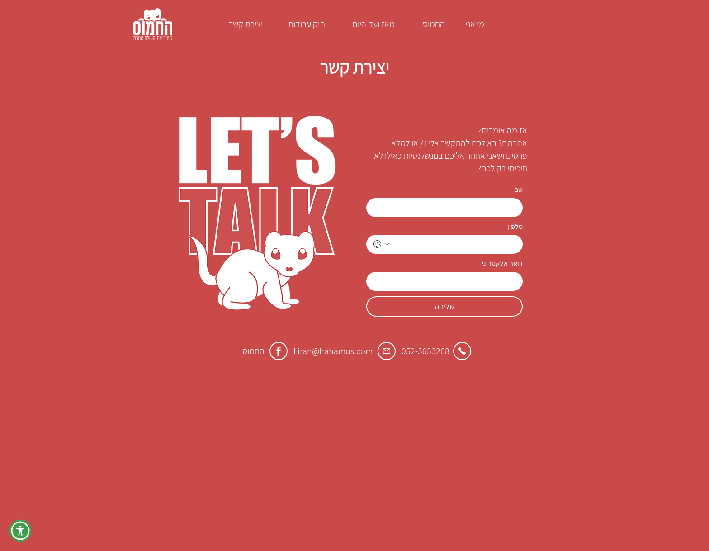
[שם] (447, 208)
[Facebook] (278, 351)
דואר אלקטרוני (502, 263)
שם (518, 189)
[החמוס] (433, 24)
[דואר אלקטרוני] (447, 281)
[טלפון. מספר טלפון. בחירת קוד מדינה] (381, 244)
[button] (20, 530)
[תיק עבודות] (306, 24)
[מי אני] (475, 24)
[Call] (462, 351)
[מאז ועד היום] (373, 24)
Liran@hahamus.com (333, 351)
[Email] (387, 351)
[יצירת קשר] (245, 24)
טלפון (515, 226)
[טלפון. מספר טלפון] (453, 244)
